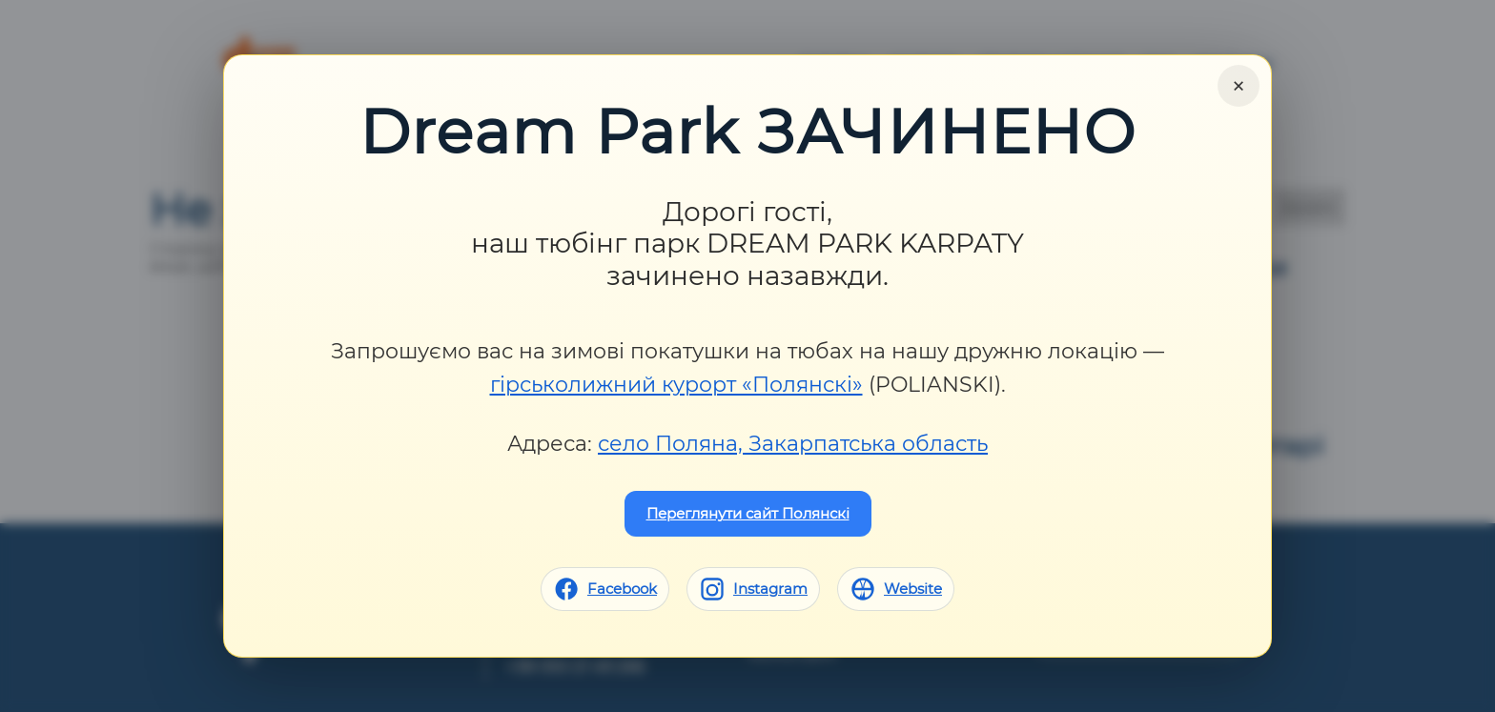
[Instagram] (753, 589)
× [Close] (1238, 86)
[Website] (895, 589)
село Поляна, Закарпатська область (793, 444)
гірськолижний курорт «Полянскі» (676, 384)
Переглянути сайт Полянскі (748, 513)
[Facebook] (605, 589)
